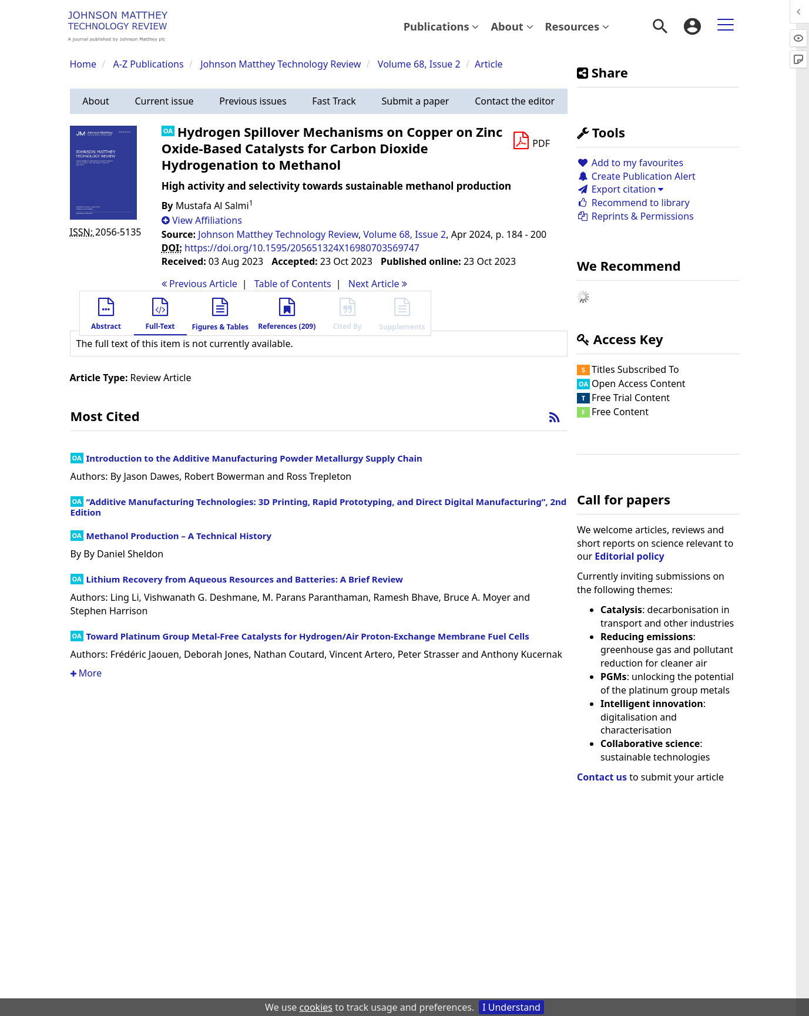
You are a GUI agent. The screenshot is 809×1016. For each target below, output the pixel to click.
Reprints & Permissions (635, 216)
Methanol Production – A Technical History (179, 535)
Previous (199, 283)
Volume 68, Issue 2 (420, 64)
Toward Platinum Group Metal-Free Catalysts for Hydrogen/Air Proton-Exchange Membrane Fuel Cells (307, 636)
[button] (96, 101)
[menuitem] (441, 26)
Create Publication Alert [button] (636, 176)
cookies (316, 1007)
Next (377, 283)
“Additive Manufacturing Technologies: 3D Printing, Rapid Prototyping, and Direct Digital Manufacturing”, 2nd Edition (319, 507)
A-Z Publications (148, 64)
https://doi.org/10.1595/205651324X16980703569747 (301, 247)
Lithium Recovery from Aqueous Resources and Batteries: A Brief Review (244, 579)
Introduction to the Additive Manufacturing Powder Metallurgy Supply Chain (254, 458)
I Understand (511, 1007)
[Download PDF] (531, 141)
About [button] (512, 26)
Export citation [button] (620, 189)
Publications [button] (441, 26)
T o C (292, 283)
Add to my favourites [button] (630, 162)
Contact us (602, 777)
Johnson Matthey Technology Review (280, 64)
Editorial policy (629, 556)
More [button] (86, 673)
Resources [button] (577, 26)
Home (83, 64)
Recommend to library (633, 202)
